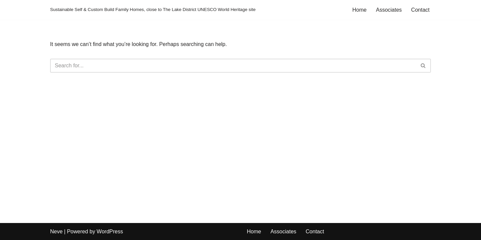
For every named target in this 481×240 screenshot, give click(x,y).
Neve (56, 231)
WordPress (110, 231)
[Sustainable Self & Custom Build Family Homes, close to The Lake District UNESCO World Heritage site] (153, 10)
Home (359, 10)
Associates (389, 10)
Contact (420, 10)
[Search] (233, 66)
